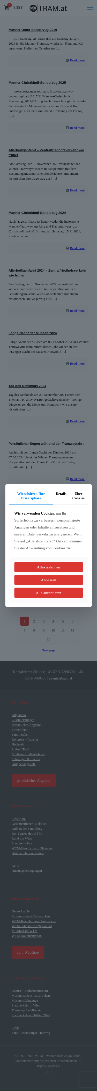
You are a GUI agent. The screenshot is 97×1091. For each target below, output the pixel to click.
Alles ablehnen (48, 567)
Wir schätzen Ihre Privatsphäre (31, 496)
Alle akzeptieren (48, 593)
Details (61, 494)
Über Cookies (78, 496)
